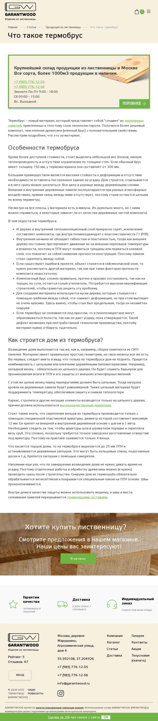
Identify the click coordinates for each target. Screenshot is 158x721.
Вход (20, 675)
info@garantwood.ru (73, 683)
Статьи (31, 27)
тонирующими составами (87, 497)
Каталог (113, 642)
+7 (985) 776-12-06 (29, 87)
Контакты (139, 642)
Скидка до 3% (59, 717)
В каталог (78, 559)
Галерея (137, 636)
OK (105, 717)
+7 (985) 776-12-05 (29, 82)
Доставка (114, 655)
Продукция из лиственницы (63, 27)
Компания (115, 636)
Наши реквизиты (35, 691)
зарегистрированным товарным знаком (60, 707)
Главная (12, 27)
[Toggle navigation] (148, 12)
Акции (136, 649)
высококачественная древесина (85, 405)
